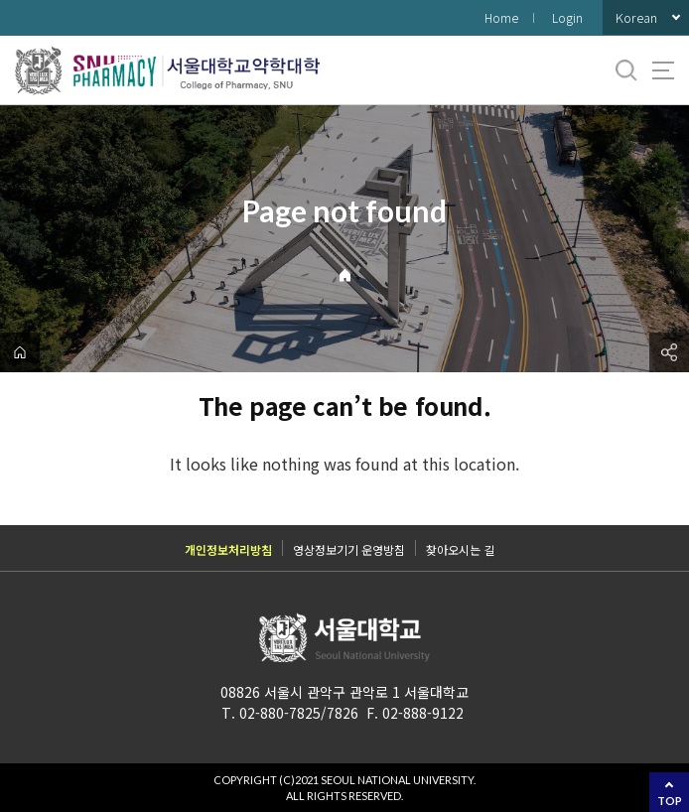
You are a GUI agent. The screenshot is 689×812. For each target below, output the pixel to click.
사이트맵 (663, 70)
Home (501, 17)
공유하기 (669, 352)
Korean (636, 17)
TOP (669, 800)
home (20, 352)
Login (567, 17)
